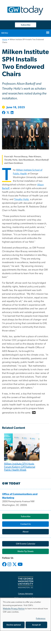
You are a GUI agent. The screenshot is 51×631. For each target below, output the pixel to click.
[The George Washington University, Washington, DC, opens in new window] (25, 582)
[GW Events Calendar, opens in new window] (25, 543)
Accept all (36, 625)
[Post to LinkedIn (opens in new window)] (12, 113)
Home (4, 39)
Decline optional (14, 625)
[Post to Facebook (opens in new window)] (4, 113)
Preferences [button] (40, 618)
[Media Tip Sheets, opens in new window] (25, 551)
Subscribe (25, 25)
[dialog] (25, 614)
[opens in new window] (4, 566)
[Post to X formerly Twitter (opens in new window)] (8, 113)
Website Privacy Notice (14, 608)
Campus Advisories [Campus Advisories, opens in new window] (25, 594)
